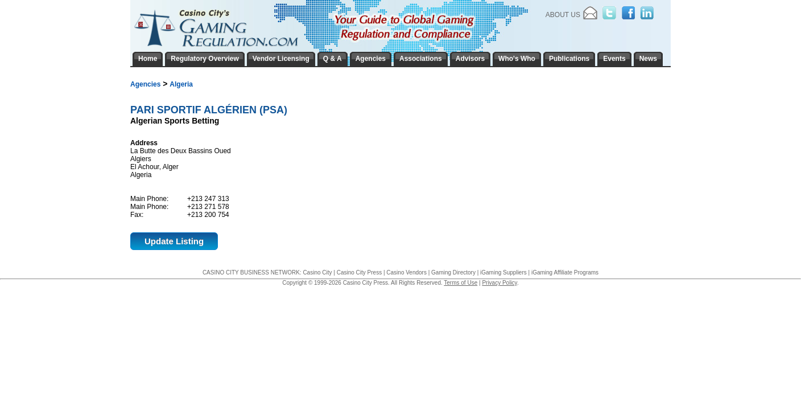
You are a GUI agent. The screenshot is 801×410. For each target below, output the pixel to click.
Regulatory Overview (204, 59)
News (648, 59)
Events (614, 59)
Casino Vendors (406, 272)
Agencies (145, 84)
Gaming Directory (453, 272)
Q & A (332, 59)
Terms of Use (460, 283)
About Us (563, 15)
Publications (569, 59)
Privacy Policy (499, 283)
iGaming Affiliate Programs (564, 272)
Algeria (181, 84)
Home (147, 59)
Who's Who (516, 59)
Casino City (317, 272)
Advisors (470, 59)
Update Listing (174, 241)
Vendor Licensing (281, 59)
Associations (420, 59)
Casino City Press (359, 272)
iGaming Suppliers (503, 272)
